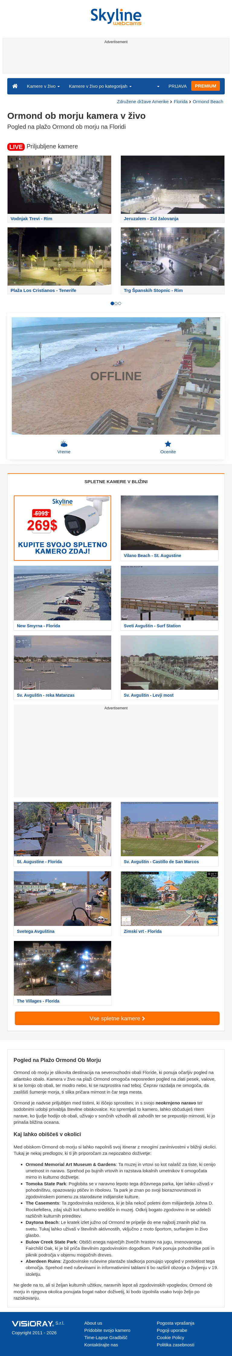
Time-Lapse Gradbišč (105, 1337)
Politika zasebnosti (175, 1344)
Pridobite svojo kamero (107, 1330)
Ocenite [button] (168, 447)
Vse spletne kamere (117, 1018)
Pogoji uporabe (172, 1330)
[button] (154, 85)
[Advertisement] (115, 59)
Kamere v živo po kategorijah (100, 86)
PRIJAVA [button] (178, 86)
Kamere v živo (43, 86)
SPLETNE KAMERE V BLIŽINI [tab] (115, 481)
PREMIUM (205, 85)
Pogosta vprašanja (175, 1323)
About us (93, 1323)
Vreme (64, 447)
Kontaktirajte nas (101, 1344)
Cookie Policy (170, 1337)
